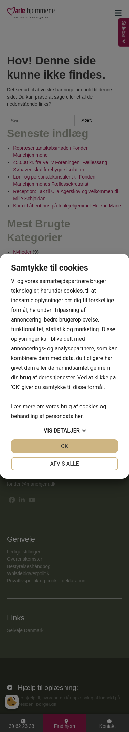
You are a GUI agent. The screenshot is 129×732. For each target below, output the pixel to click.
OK (64, 446)
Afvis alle (64, 463)
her (78, 416)
